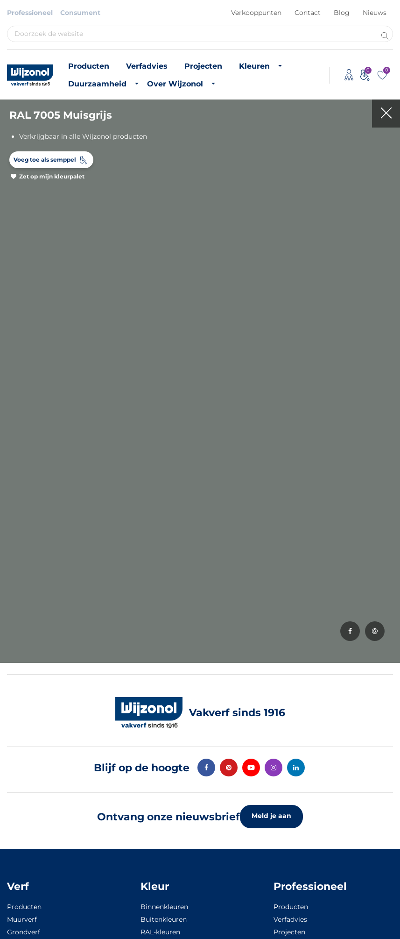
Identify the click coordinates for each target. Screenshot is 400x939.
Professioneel (30, 12)
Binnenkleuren (164, 907)
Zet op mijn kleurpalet (51, 176)
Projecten (203, 66)
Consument (80, 12)
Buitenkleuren (163, 919)
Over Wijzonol (175, 83)
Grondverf (23, 932)
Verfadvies (147, 66)
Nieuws (374, 12)
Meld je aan (271, 815)
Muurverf (22, 919)
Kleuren (254, 66)
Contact (308, 12)
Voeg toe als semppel (45, 159)
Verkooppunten (256, 12)
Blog (342, 12)
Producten (88, 66)
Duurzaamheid (97, 83)
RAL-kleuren (160, 932)
